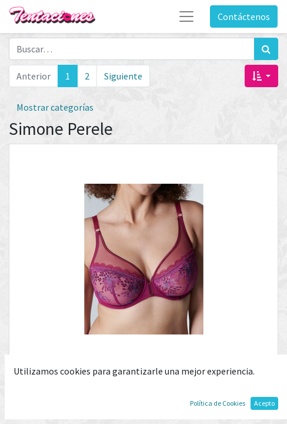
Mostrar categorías (55, 107)
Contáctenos (244, 16)
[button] (261, 76)
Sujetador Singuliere (143, 383)
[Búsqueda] (266, 49)
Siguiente (123, 76)
